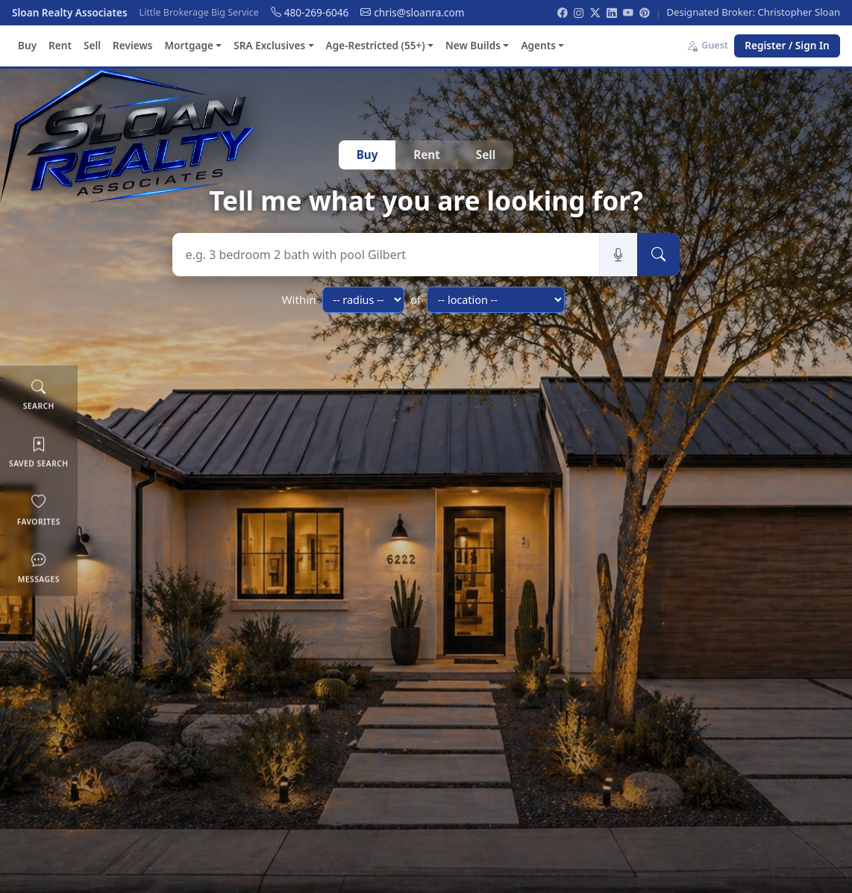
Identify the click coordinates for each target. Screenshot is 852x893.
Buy (27, 45)
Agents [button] (538, 45)
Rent (60, 45)
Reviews (132, 45)
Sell (92, 45)
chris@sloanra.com (412, 12)
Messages (39, 567)
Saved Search (39, 451)
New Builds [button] (473, 45)
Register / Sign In (787, 45)
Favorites (38, 508)
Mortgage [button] (188, 45)
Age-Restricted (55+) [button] (375, 45)
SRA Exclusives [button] (269, 45)
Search (38, 393)
